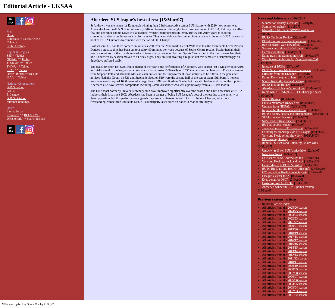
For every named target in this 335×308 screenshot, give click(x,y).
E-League (13, 94)
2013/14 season (297, 251)
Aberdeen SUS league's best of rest (283, 88)
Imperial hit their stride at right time (284, 110)
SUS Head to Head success (278, 121)
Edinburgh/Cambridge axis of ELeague (286, 132)
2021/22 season (297, 222)
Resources (13, 115)
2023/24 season (297, 215)
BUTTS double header (276, 124)
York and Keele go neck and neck (283, 161)
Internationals (15, 111)
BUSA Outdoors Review (277, 37)
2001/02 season (297, 294)
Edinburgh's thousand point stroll (282, 55)
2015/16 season (297, 244)
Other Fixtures (16, 73)
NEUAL (12, 59)
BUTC (11, 91)
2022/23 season (297, 218)
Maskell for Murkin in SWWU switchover (288, 30)
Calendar (12, 42)
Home (10, 35)
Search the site (36, 118)
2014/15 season (297, 247)
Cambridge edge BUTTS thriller (282, 165)
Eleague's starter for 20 (276, 176)
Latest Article (31, 38)
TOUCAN (13, 63)
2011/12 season (297, 258)
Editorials (13, 38)
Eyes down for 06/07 (275, 179)
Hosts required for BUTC (278, 183)
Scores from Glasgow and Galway (283, 81)
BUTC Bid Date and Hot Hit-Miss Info (286, 168)
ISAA (10, 77)
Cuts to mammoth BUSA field (280, 103)
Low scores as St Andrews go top (282, 157)
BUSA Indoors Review (276, 84)
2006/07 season (297, 276)
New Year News (272, 154)
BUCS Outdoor (16, 98)
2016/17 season (297, 240)
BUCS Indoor (15, 87)
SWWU (11, 66)
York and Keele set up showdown (282, 135)
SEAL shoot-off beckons (277, 117)
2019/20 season (297, 229)
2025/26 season (297, 207)
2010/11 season (297, 262)
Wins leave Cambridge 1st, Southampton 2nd (290, 59)
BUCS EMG (32, 115)
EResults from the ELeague (279, 73)
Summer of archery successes (280, 23)
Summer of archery (274, 26)
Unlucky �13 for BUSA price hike (284, 150)
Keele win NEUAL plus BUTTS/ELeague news (291, 92)
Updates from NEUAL (276, 106)
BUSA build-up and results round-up (284, 41)
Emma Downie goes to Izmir (280, 77)
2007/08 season (297, 273)
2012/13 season (297, 254)
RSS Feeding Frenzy (275, 139)
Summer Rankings (18, 101)
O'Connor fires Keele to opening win (284, 172)
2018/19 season (297, 233)
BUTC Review (271, 99)
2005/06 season (297, 280)
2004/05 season (297, 284)
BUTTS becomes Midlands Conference (286, 70)
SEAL (10, 70)
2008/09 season (297, 269)
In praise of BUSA (273, 66)
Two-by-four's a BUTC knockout (282, 128)
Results (33, 73)
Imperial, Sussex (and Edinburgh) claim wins (290, 142)
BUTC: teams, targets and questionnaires (287, 113)
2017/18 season (297, 236)
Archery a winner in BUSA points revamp (288, 187)
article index (282, 204)
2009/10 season (297, 265)
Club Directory (16, 46)
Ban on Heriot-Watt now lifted (281, 44)
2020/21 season (297, 225)
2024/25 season (297, 211)
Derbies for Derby (273, 52)
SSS (9, 55)
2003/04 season (297, 287)
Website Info (14, 118)
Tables (20, 55)
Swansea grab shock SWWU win (282, 48)
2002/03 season (297, 291)
